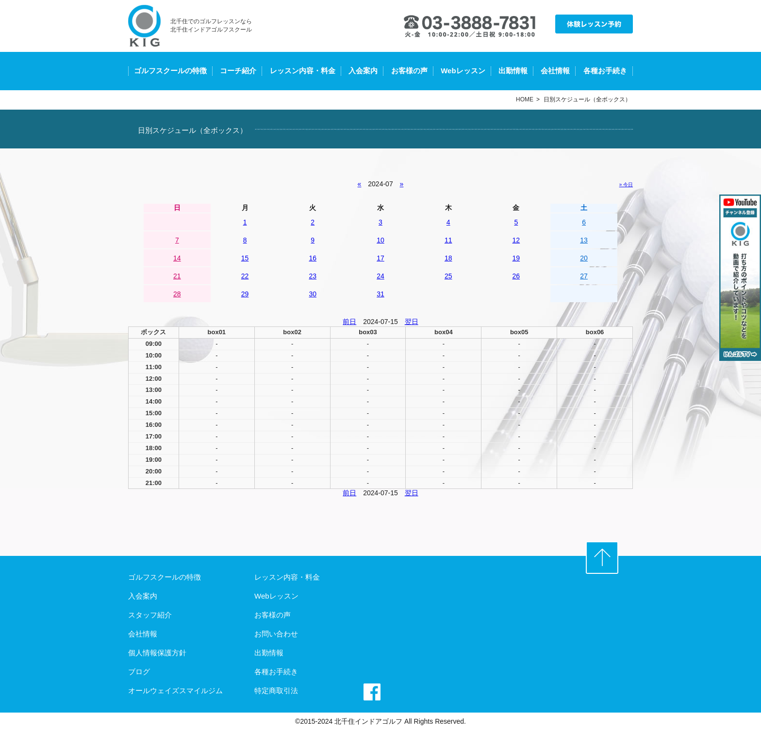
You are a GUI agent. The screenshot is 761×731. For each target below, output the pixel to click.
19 (516, 258)
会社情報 (555, 70)
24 (380, 276)
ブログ (139, 671)
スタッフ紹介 (150, 615)
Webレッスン (463, 70)
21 (177, 276)
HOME (524, 99)
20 (584, 258)
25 (448, 276)
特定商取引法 (276, 690)
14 (177, 258)
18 (448, 258)
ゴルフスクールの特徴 (170, 70)
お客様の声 (409, 70)
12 (516, 240)
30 (312, 294)
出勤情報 (513, 70)
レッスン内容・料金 (302, 70)
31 (380, 294)
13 (584, 240)
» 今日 (626, 184)
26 (516, 276)
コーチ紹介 (238, 70)
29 (245, 294)
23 (312, 276)
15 (245, 258)
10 (380, 240)
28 (177, 294)
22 (245, 276)
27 (584, 276)
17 (380, 258)
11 (448, 240)
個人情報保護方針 (157, 653)
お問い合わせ (276, 634)
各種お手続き (605, 70)
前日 (349, 321)
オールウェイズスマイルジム (175, 690)
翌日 (411, 321)
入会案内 (363, 70)
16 (312, 258)
